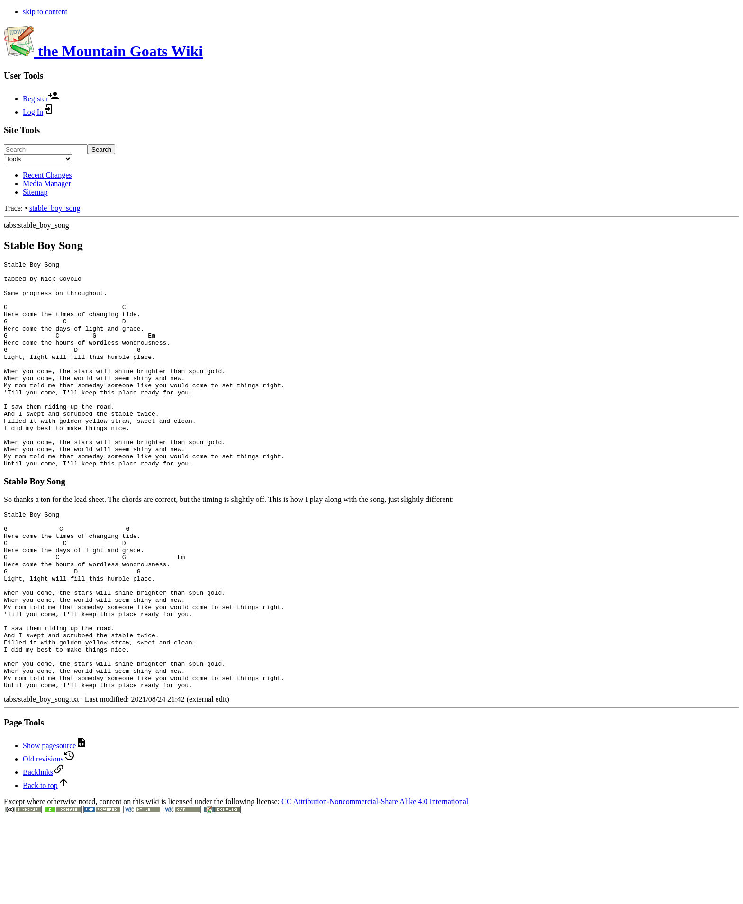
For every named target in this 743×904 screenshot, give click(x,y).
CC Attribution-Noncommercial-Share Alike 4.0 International (374, 878)
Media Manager (47, 183)
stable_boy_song (55, 208)
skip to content (45, 12)
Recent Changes (47, 175)
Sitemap (35, 192)
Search (101, 149)
